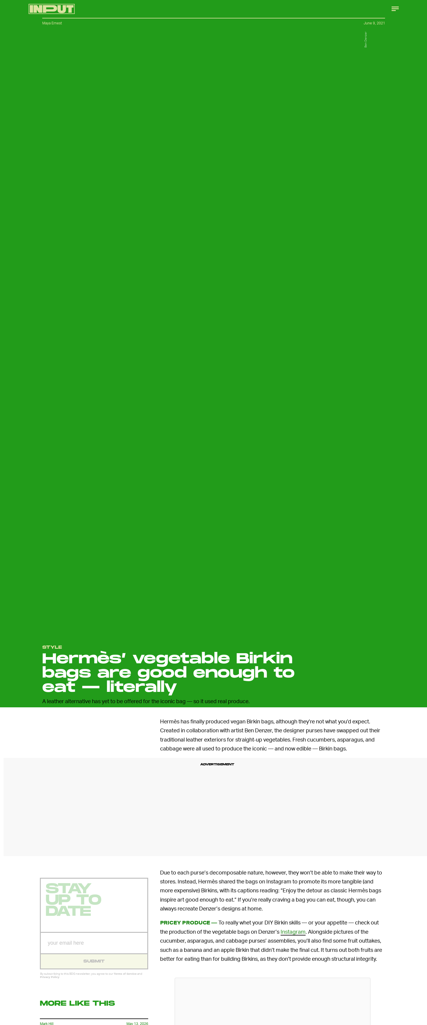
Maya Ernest (52, 23)
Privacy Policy (50, 981)
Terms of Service (125, 978)
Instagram (293, 931)
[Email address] (94, 947)
